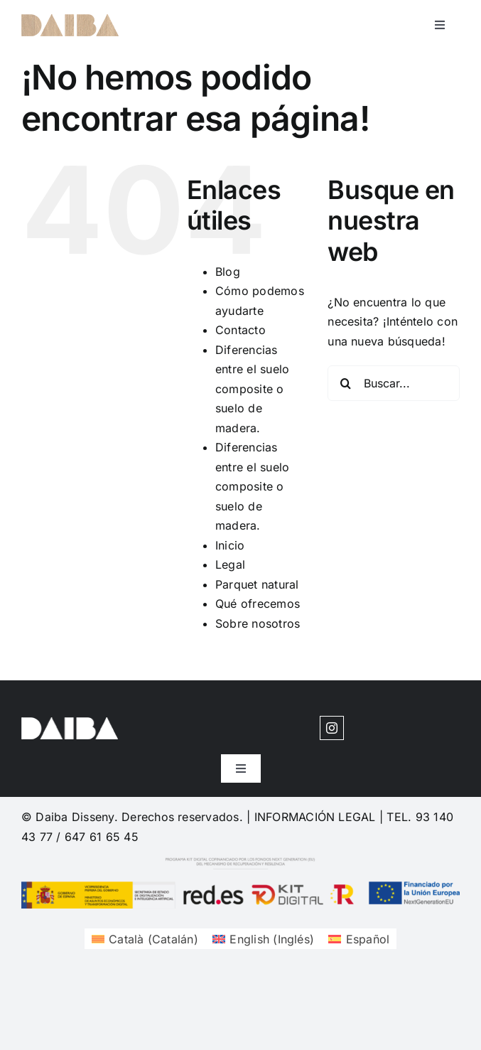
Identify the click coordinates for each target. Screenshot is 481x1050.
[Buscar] (345, 383)
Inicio (229, 545)
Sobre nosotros (257, 623)
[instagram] (332, 728)
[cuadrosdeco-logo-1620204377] (70, 20)
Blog (227, 271)
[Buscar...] (394, 383)
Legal (230, 564)
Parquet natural (257, 584)
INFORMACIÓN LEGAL (315, 817)
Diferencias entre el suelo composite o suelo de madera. (252, 389)
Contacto (240, 330)
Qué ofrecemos (257, 603)
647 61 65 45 (102, 837)
